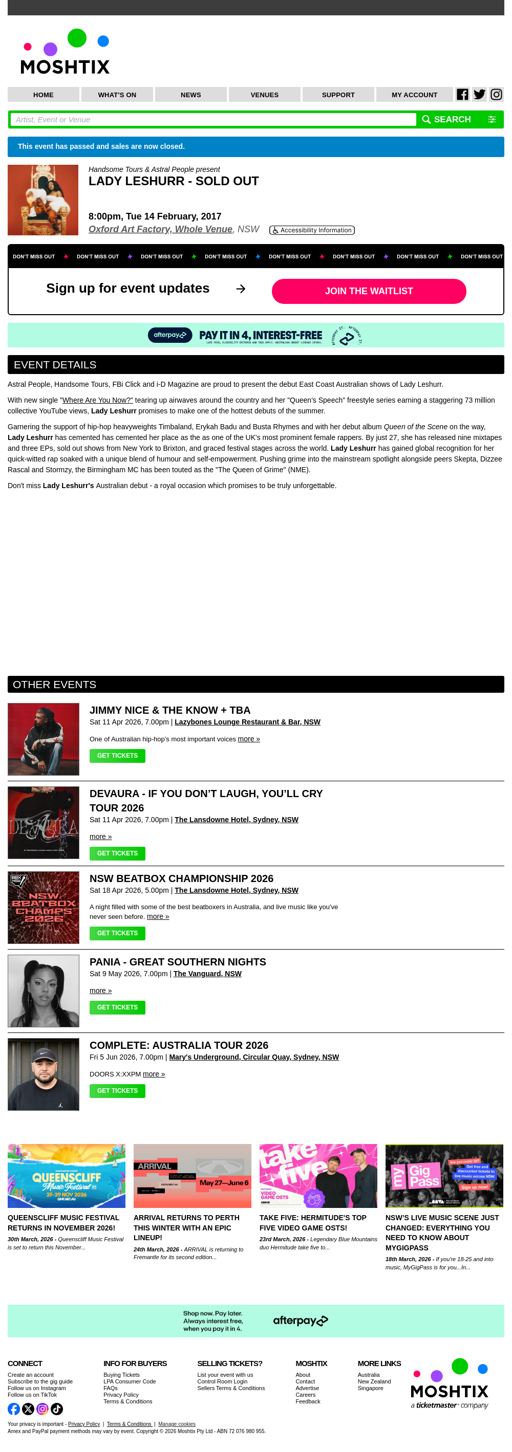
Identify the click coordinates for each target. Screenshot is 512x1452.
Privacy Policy (120, 1395)
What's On (117, 95)
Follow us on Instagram (37, 1388)
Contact (305, 1381)
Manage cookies (177, 1424)
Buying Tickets (121, 1375)
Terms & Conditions (127, 1401)
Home (43, 95)
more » (249, 739)
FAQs (110, 1388)
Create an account (31, 1375)
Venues (265, 95)
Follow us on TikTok (32, 1395)
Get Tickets (117, 755)
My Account (414, 95)
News (191, 95)
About (302, 1375)
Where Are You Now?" (97, 400)
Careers (305, 1395)
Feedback (307, 1401)
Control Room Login (223, 1381)
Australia (369, 1375)
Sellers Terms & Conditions (231, 1388)
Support (338, 95)
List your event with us (225, 1375)
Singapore (370, 1388)
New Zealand (374, 1381)
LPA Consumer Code (129, 1381)
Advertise (307, 1388)
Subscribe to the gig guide (40, 1381)
